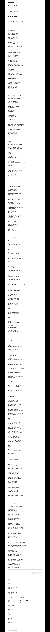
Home (9, 9)
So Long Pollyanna (11, 605)
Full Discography (11, 609)
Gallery (24, 9)
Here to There (10, 618)
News (14, 11)
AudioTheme (14, 630)
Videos (28, 9)
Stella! (36, 9)
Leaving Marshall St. (11, 606)
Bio (11, 9)
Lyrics (32, 9)
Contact (18, 11)
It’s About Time (10, 604)
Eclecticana (10, 11)
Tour (21, 9)
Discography (15, 9)
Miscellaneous (10, 619)
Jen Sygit (11, 3)
